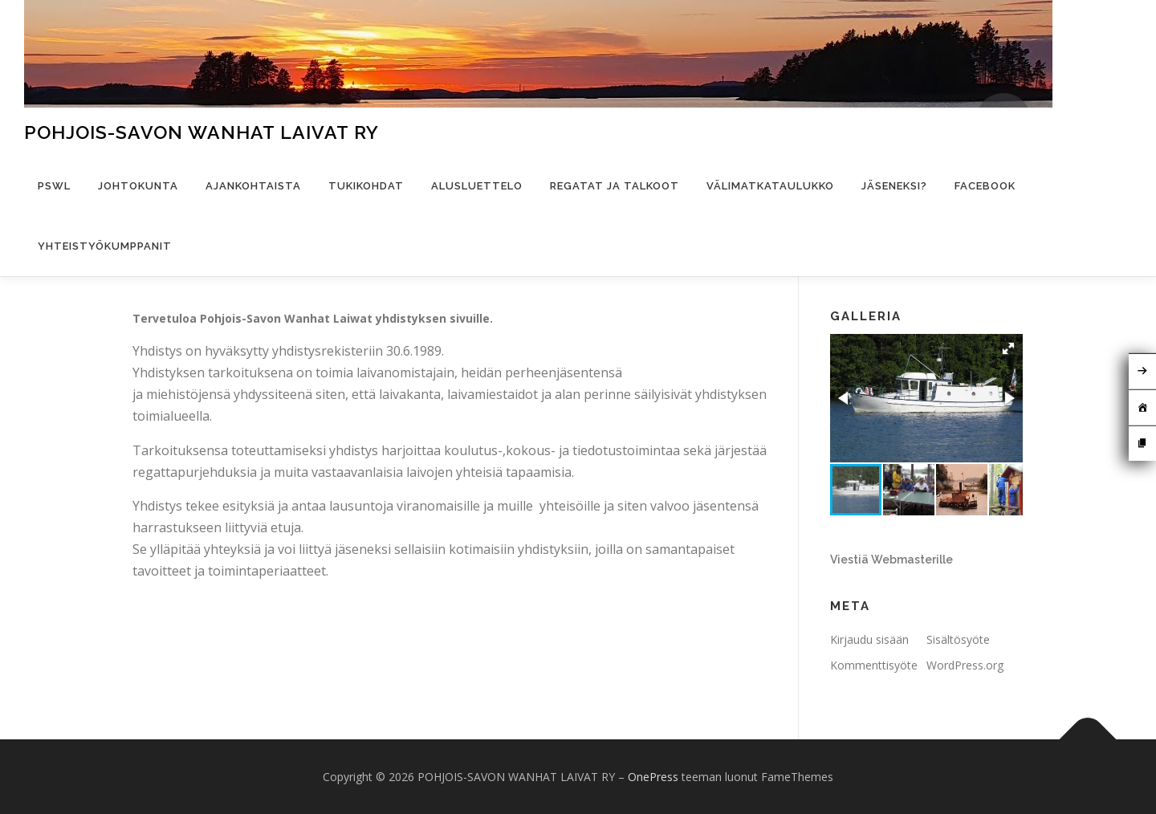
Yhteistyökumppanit (105, 246)
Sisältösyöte (958, 639)
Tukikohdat (366, 186)
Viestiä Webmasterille (891, 559)
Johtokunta (138, 186)
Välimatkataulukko (770, 186)
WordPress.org (964, 665)
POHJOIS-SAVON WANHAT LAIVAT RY (201, 132)
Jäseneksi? (894, 186)
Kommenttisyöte (874, 665)
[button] (1008, 348)
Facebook (985, 186)
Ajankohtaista (253, 186)
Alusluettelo (477, 186)
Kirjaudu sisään (869, 639)
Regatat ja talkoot (614, 186)
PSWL (54, 186)
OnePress (653, 776)
